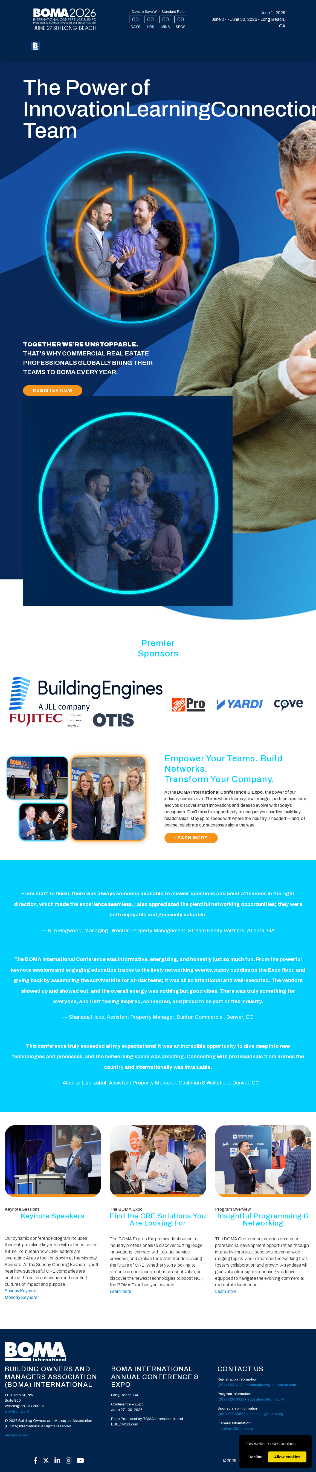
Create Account (269, 47)
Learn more (120, 1291)
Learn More (191, 838)
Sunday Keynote (20, 1291)
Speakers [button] (179, 41)
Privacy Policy (16, 1435)
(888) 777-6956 (230, 1414)
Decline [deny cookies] (255, 1457)
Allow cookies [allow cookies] (287, 1457)
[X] (46, 1460)
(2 (219, 1385)
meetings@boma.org (235, 1429)
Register (57, 41)
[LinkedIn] (57, 1460)
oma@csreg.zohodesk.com (273, 1385)
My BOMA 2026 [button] (86, 41)
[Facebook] (35, 1460)
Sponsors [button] (58, 50)
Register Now (53, 390)
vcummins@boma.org (265, 1414)
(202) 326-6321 (231, 1399)
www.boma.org (17, 1411)
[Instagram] (68, 1460)
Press (84, 50)
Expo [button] (113, 41)
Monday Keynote (21, 1297)
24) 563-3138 (233, 1385)
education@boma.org (265, 1399)
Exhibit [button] (206, 41)
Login (242, 42)
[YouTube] (80, 1460)
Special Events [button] (144, 41)
